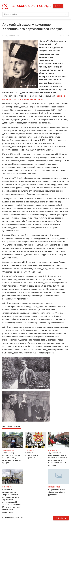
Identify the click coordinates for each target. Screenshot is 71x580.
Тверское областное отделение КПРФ (30, 6)
